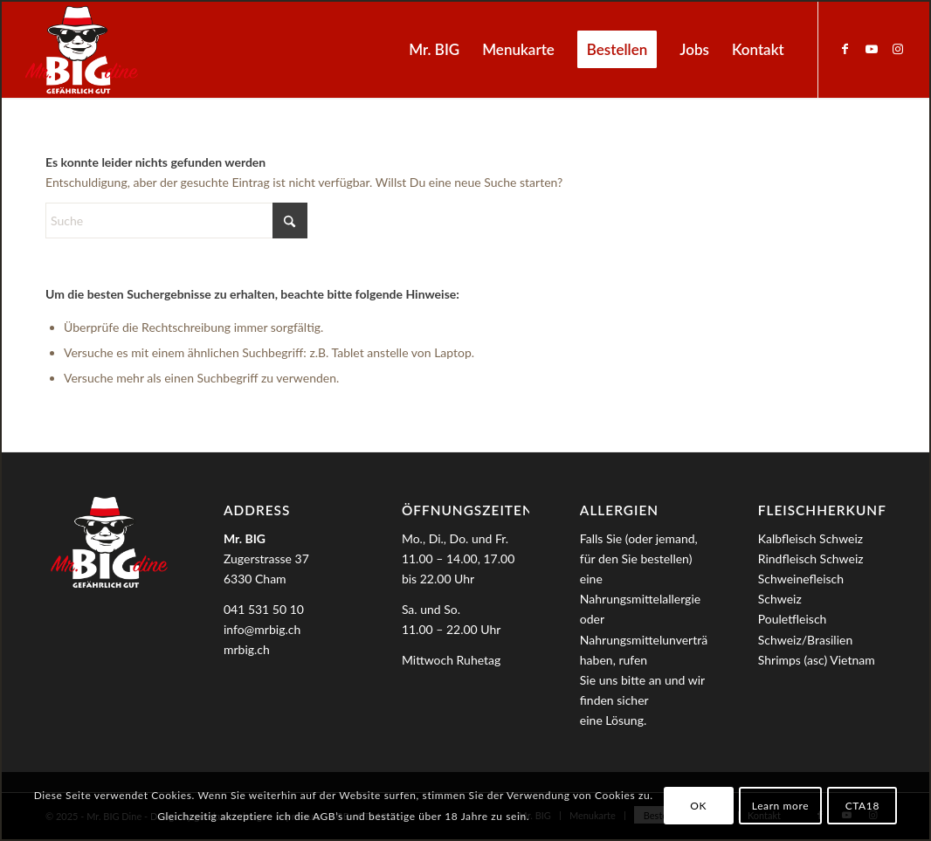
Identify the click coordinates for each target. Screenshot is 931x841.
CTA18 (862, 805)
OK (698, 805)
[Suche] (176, 220)
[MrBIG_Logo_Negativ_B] (81, 50)
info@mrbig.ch (262, 629)
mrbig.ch (247, 649)
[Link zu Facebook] (845, 49)
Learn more (780, 805)
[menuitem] (434, 50)
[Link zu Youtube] (872, 49)
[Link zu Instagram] (898, 49)
